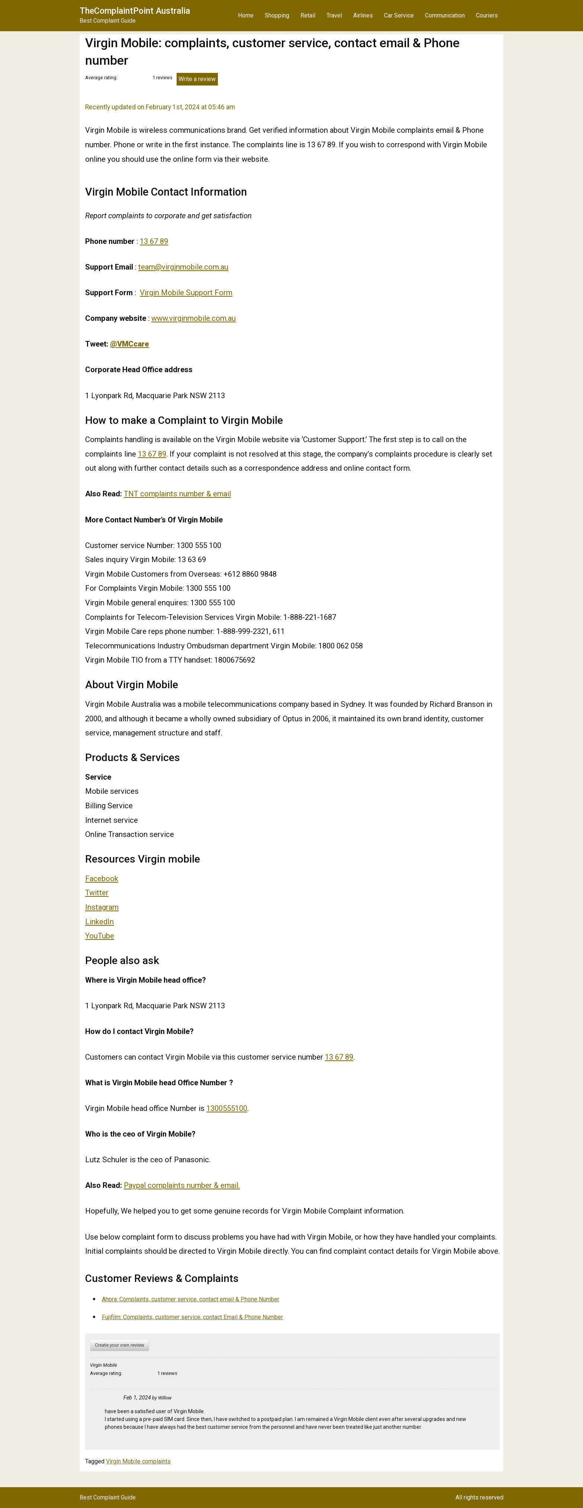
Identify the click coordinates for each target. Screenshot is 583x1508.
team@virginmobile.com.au (183, 266)
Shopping (277, 15)
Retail (307, 15)
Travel (334, 15)
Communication (445, 15)
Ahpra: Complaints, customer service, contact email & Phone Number (190, 1299)
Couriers (487, 15)
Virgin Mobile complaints (138, 1461)
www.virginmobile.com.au (193, 318)
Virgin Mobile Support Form (186, 292)
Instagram (102, 907)
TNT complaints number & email (177, 493)
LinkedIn (99, 921)
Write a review (197, 79)
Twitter (97, 892)
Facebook (101, 878)
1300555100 (226, 1108)
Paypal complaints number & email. (182, 1185)
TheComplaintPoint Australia (135, 11)
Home (246, 15)
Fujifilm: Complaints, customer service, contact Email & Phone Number (192, 1317)
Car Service (399, 15)
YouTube (99, 935)
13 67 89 (154, 241)
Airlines (363, 15)
